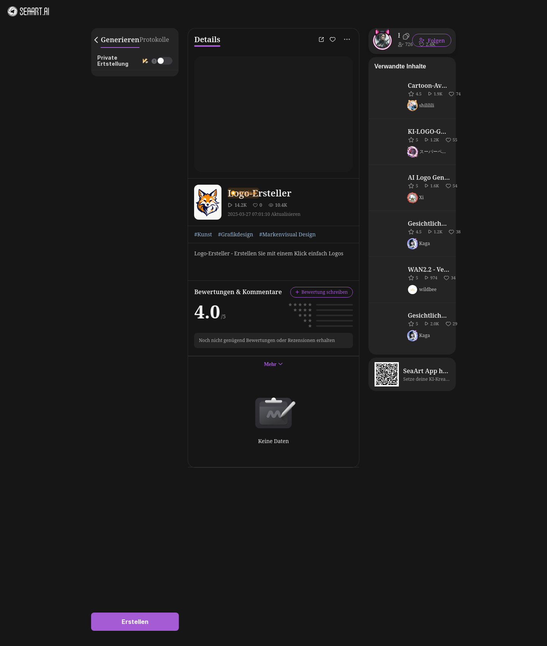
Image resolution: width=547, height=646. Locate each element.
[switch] (164, 61)
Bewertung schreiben (321, 292)
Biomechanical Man (399, 35)
